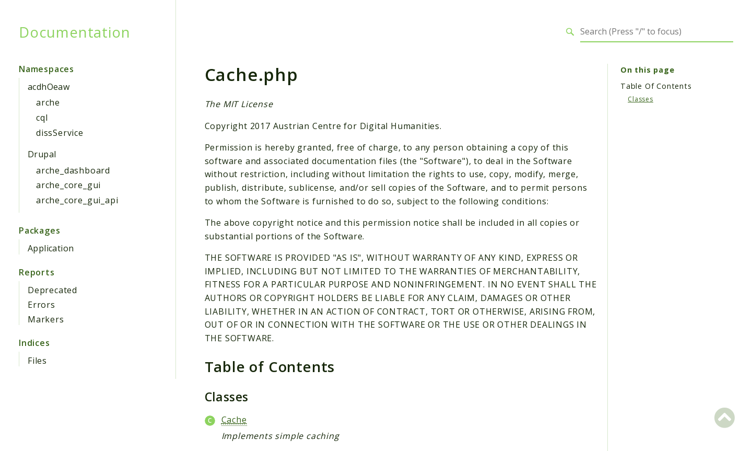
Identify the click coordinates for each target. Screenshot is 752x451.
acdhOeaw (48, 86)
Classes (640, 99)
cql (42, 117)
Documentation (74, 32)
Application (51, 248)
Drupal (42, 154)
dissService (60, 132)
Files (37, 360)
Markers (46, 319)
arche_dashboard (73, 170)
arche (48, 102)
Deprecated (52, 290)
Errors (41, 304)
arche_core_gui (68, 185)
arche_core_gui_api (77, 200)
